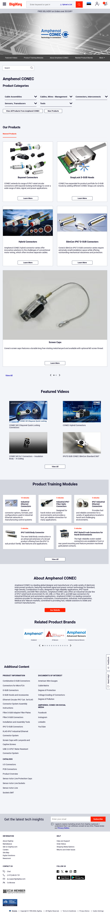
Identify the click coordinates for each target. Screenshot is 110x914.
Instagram (42, 717)
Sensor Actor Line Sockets (14, 783)
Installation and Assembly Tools (16, 722)
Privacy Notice (63, 828)
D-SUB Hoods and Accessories (16, 695)
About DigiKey (8, 841)
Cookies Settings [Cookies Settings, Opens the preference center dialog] (33, 909)
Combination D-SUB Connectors (16, 681)
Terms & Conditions (76, 904)
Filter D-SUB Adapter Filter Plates (17, 713)
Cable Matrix (43, 685)
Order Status (61, 844)
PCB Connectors (10, 769)
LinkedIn (41, 722)
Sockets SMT (8, 793)
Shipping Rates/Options (65, 847)
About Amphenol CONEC (59, 58)
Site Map (6, 853)
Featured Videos (11, 58)
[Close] (106, 899)
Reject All (71, 909)
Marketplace (7, 844)
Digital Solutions (9, 855)
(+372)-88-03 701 (11, 875)
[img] (15, 5)
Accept (52, 909)
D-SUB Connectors (11, 690)
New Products (53, 111)
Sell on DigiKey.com (10, 847)
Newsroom (7, 858)
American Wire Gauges (47, 681)
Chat (7, 871)
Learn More (27, 198)
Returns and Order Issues (66, 850)
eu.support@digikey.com (14, 879)
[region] (55, 904)
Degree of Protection (47, 690)
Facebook (42, 713)
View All (9, 375)
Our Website (55, 610)
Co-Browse (9, 883)
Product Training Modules (33, 58)
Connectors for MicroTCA (13, 685)
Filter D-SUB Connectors (13, 717)
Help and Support (63, 841)
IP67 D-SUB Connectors (13, 727)
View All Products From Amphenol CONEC (23, 111)
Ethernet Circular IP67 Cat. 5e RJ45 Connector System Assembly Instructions (18, 704)
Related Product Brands (84, 58)
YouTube (42, 727)
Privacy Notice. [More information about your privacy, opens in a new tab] (93, 904)
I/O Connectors (9, 764)
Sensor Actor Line (10, 788)
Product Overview (10, 774)
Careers (5, 850)
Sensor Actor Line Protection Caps (17, 778)
